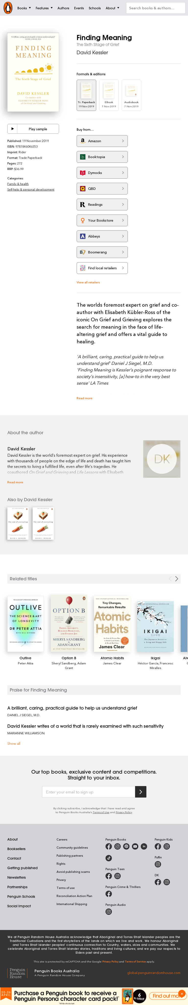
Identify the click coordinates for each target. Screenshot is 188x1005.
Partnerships (17, 887)
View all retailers (88, 282)
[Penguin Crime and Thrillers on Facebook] (109, 894)
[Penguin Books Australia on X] (126, 846)
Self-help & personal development (30, 189)
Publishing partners (70, 855)
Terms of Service (135, 961)
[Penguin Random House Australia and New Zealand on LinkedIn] (144, 846)
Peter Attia (25, 663)
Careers (62, 839)
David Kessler (92, 52)
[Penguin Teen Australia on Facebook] (109, 876)
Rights (61, 863)
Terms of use (66, 888)
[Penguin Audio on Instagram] (109, 911)
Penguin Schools (21, 896)
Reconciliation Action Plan (74, 896)
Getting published (22, 868)
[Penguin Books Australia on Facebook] (109, 846)
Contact (14, 858)
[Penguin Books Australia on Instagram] (117, 846)
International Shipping (72, 904)
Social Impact (19, 906)
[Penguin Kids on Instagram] (167, 846)
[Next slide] (176, 578)
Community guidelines (72, 847)
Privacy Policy (124, 812)
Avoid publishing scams (73, 871)
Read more (85, 398)
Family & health (18, 184)
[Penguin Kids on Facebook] (158, 846)
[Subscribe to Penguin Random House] (140, 792)
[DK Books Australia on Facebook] (158, 882)
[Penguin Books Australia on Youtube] (135, 846)
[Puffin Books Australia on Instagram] (158, 864)
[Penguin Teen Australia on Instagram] (117, 876)
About (12, 839)
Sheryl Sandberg (64, 663)
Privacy (61, 879)
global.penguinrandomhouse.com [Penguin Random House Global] (153, 972)
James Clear (112, 663)
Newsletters (16, 877)
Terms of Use (101, 812)
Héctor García (148, 663)
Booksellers (16, 849)
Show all (13, 743)
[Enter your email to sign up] (88, 791)
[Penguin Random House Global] (21, 972)
